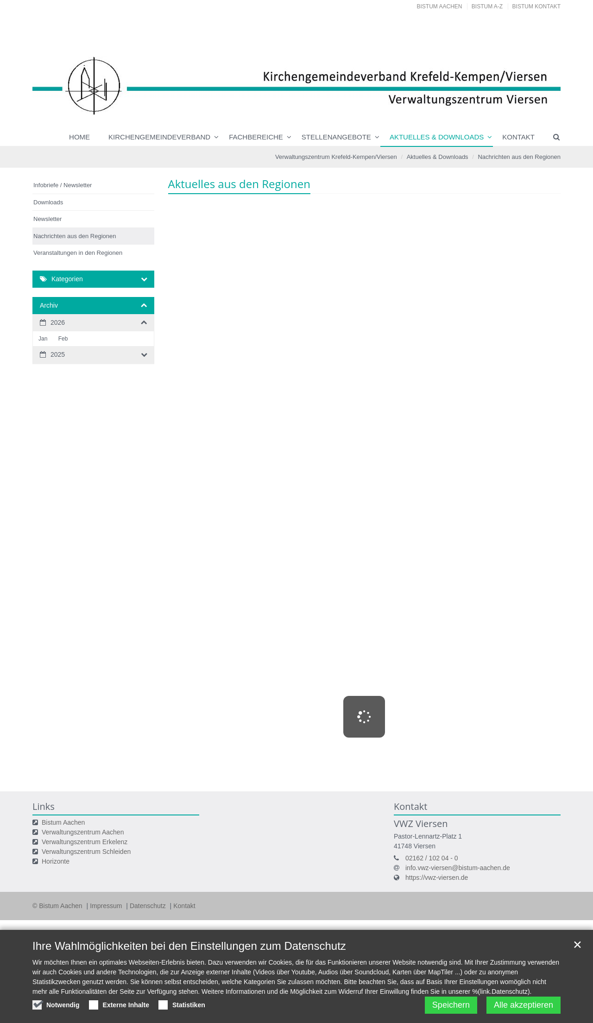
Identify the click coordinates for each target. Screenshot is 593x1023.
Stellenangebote (336, 137)
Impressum (107, 905)
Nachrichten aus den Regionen (519, 156)
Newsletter (47, 218)
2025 (57, 354)
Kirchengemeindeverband (159, 137)
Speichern (451, 1005)
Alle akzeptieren (523, 1005)
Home (79, 137)
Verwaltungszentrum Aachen (83, 832)
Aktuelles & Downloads (437, 137)
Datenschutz (149, 905)
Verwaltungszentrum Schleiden (86, 851)
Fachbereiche (256, 137)
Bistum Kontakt (536, 6)
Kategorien (67, 279)
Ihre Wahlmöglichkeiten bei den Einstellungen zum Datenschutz (189, 946)
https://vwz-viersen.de (436, 877)
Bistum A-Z (487, 6)
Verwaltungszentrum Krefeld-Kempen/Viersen (336, 156)
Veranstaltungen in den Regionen (77, 252)
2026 (57, 322)
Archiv (49, 305)
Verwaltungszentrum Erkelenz (84, 842)
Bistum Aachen (439, 6)
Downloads (48, 202)
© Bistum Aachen (58, 905)
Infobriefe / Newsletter (62, 185)
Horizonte (55, 861)
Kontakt (518, 137)
